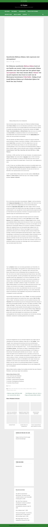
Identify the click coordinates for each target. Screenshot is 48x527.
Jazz (19, 388)
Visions (14, 390)
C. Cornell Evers (17, 61)
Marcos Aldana (23, 388)
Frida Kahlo (15, 388)
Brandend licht (19, 466)
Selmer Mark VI (34, 134)
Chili (12, 388)
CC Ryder (24, 5)
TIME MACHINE (19, 462)
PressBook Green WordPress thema (32, 525)
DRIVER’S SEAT (8, 14)
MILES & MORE (17, 14)
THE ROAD (7, 11)
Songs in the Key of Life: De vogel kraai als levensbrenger (23, 438)
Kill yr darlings (19, 510)
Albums (9, 385)
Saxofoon (34, 388)
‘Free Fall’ (25, 156)
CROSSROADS (22, 11)
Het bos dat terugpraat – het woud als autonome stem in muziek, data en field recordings (24, 514)
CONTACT (25, 14)
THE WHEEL (14, 11)
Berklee (9, 388)
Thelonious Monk (9, 390)
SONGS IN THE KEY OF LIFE (23, 432)
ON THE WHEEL (24, 1)
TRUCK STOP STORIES (32, 11)
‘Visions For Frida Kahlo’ (14, 203)
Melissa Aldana (29, 388)
